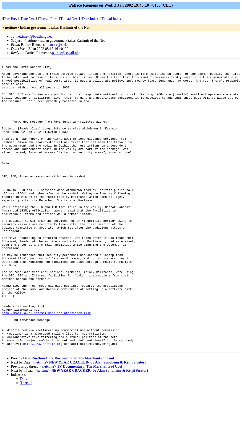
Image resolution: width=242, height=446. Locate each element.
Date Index (90, 19)
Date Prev (10, 19)
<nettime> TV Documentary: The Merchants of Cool (73, 416)
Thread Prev (48, 19)
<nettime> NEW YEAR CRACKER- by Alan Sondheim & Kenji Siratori (89, 420)
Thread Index (111, 19)
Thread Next (69, 19)
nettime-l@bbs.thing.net (34, 36)
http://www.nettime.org (42, 400)
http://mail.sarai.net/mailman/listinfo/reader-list (46, 363)
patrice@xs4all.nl (60, 44)
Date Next (28, 19)
